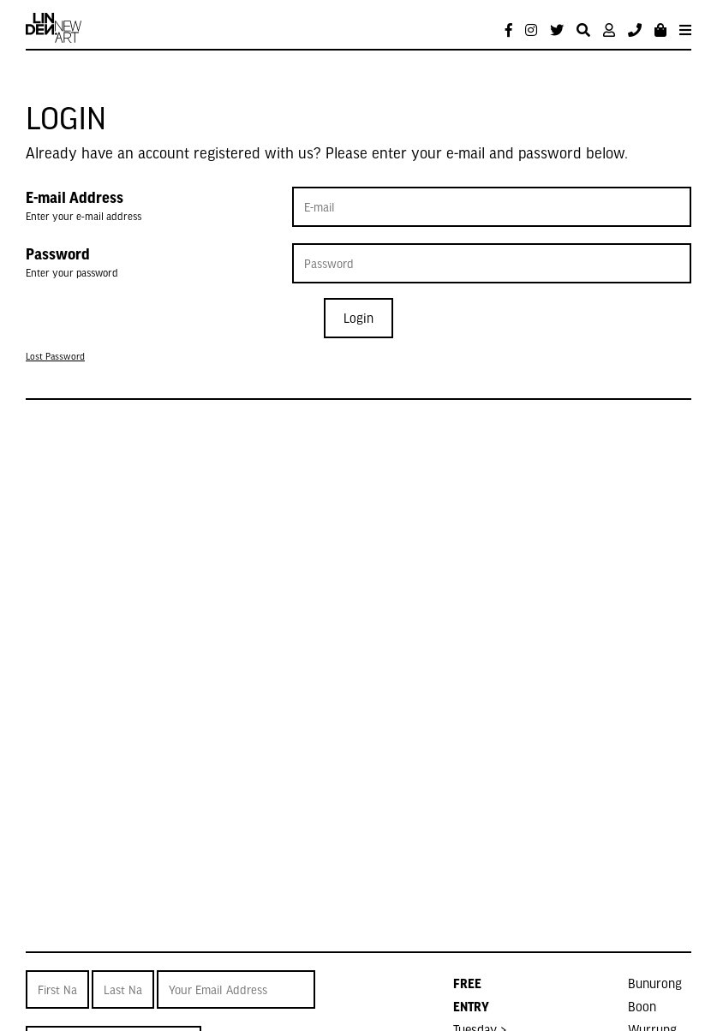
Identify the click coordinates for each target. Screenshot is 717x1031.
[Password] (491, 263)
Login (358, 318)
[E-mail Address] (491, 207)
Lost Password (55, 356)
